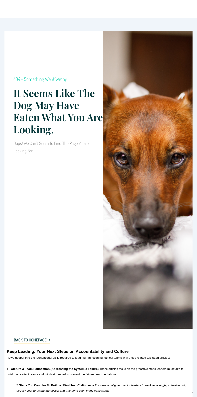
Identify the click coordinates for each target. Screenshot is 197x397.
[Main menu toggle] (188, 9)
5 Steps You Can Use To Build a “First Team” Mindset (54, 385)
